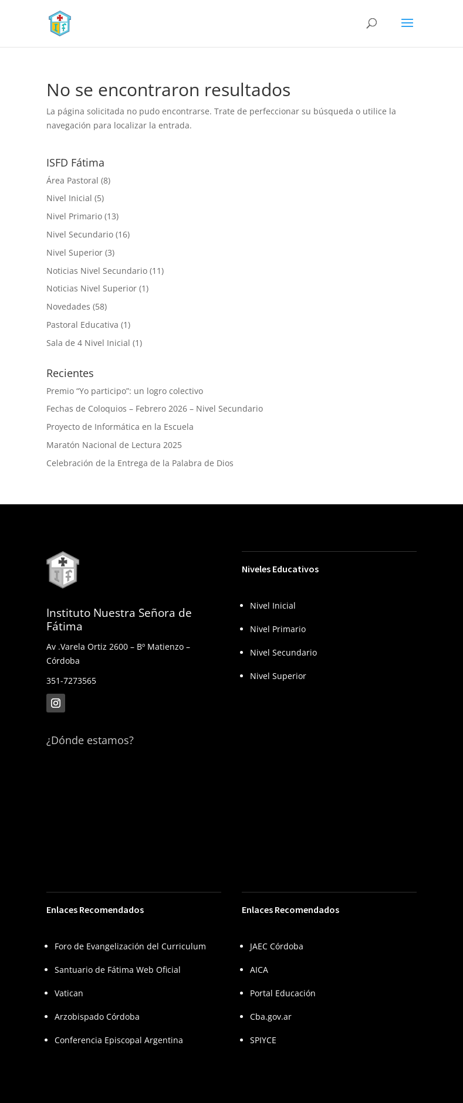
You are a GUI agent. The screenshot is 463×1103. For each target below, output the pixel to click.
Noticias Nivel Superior (91, 288)
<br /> (133, 809)
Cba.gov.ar (271, 1016)
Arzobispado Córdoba (97, 1016)
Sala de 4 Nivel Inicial (88, 342)
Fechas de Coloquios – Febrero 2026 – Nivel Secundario (154, 408)
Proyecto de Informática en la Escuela (120, 426)
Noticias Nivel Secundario (96, 270)
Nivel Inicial (69, 197)
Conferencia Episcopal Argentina (119, 1040)
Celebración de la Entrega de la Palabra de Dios (140, 463)
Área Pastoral (72, 180)
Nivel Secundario (79, 234)
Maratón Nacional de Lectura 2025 (114, 444)
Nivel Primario (74, 216)
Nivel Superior (74, 252)
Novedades (68, 306)
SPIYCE (263, 1040)
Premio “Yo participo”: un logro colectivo (124, 390)
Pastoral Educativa (82, 324)
